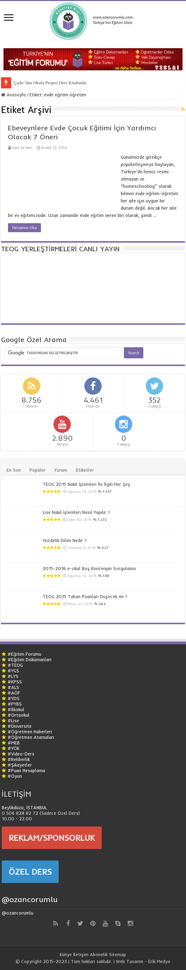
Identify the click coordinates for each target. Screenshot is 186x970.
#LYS (13, 676)
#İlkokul (16, 709)
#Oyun (15, 776)
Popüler (37, 470)
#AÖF (14, 693)
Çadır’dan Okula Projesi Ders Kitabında (50, 82)
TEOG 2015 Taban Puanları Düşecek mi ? (85, 596)
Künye (66, 954)
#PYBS (15, 704)
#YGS (13, 670)
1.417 (106, 491)
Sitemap (117, 954)
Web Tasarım (129, 961)
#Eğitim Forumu (24, 654)
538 (106, 576)
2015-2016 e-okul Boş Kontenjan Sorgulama (89, 568)
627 (105, 547)
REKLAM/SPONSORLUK (52, 837)
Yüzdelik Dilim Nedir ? (65, 540)
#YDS (13, 698)
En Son (14, 470)
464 (102, 604)
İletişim (80, 954)
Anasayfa (13, 94)
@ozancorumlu (30, 899)
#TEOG (15, 665)
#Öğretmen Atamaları (31, 737)
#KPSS (15, 681)
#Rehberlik (19, 759)
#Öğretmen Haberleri (30, 731)
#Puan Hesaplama (26, 770)
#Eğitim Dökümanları (29, 659)
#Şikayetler (20, 765)
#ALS (13, 687)
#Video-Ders (21, 754)
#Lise (13, 720)
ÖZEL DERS (30, 871)
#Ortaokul (18, 715)
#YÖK (13, 748)
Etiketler (85, 470)
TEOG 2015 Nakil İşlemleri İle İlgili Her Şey (86, 484)
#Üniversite (20, 726)
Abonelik (99, 954)
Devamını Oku (24, 227)
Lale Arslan (22, 147)
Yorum (60, 470)
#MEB (14, 742)
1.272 (102, 519)
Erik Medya (159, 961)
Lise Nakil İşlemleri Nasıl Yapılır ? (76, 512)
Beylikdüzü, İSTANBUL (24, 807)
